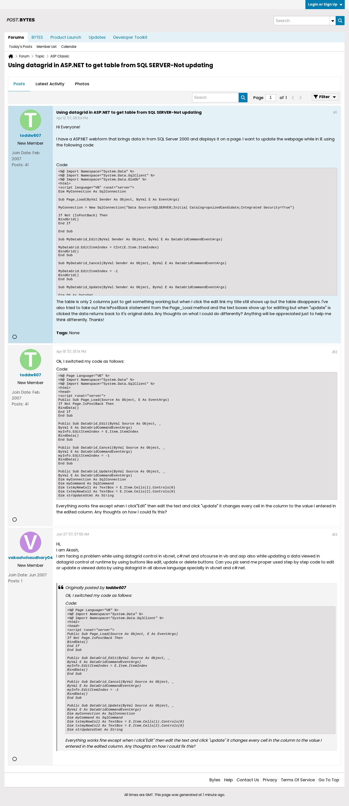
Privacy (270, 780)
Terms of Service (298, 780)
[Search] (305, 20)
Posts (19, 84)
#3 (334, 534)
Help (228, 780)
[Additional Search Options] (333, 20)
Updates (97, 37)
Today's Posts (20, 46)
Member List (47, 46)
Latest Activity (50, 84)
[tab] (19, 84)
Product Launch (66, 37)
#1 (335, 112)
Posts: (18, 165)
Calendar (69, 46)
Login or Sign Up (325, 4)
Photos (82, 84)
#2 (334, 352)
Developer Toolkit (130, 37)
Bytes (214, 780)
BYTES (37, 37)
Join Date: (21, 153)
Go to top (329, 780)
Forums (16, 37)
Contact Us (248, 780)
